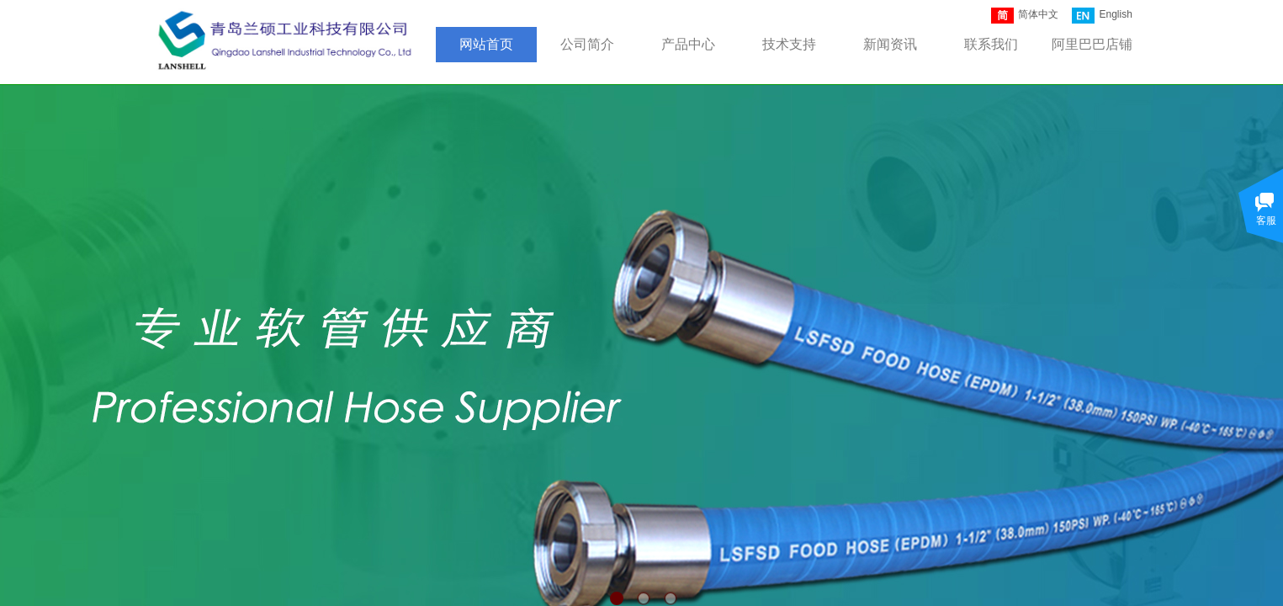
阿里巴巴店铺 (1092, 44)
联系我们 (991, 44)
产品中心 (688, 44)
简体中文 (1024, 16)
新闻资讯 (890, 44)
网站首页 (486, 44)
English (1102, 16)
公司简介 (587, 44)
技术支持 (789, 44)
